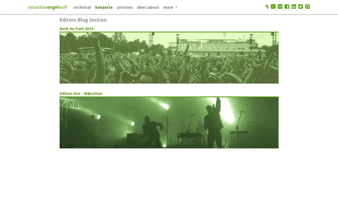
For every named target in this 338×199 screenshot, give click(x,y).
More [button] (168, 7)
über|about (148, 7)
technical (82, 7)
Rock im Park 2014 (76, 28)
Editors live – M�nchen (81, 93)
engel (53, 7)
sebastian (37, 7)
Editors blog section (83, 20)
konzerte (104, 7)
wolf (63, 7)
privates (125, 7)
